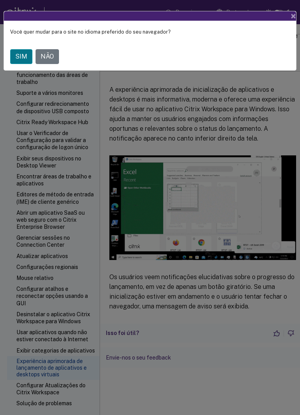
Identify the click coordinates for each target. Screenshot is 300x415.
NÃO (47, 56)
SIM (21, 56)
